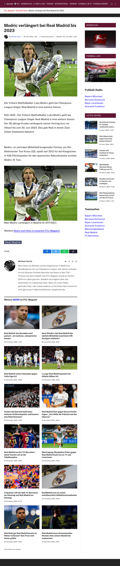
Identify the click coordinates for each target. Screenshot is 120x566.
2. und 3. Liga (39, 4)
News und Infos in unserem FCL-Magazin (37, 230)
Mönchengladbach (94, 229)
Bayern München (93, 96)
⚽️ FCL (17, 4)
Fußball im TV (85, 4)
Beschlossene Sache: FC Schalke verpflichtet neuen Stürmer (107, 124)
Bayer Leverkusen (94, 103)
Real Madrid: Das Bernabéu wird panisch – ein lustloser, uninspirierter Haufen (20, 336)
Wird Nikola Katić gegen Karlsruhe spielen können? (106, 138)
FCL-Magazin (9, 11)
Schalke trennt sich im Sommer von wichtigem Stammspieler (106, 181)
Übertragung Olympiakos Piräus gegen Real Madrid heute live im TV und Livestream (59, 455)
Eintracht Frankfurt (95, 106)
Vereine (73, 4)
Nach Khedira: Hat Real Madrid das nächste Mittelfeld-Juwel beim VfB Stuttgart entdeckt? (57, 336)
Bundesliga (26, 4)
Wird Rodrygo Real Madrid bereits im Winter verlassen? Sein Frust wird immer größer (20, 536)
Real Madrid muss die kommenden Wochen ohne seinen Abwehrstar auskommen (57, 536)
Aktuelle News (22, 11)
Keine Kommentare (46, 36)
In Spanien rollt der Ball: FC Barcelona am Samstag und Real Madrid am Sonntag (21, 495)
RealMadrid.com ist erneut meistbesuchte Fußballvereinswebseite (59, 494)
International (61, 4)
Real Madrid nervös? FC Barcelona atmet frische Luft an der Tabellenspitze (19, 455)
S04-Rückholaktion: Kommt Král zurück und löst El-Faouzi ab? (107, 195)
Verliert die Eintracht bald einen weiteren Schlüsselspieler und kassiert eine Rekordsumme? (21, 414)
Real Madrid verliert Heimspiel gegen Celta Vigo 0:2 (20, 375)
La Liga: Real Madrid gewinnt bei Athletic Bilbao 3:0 (56, 375)
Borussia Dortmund (95, 99)
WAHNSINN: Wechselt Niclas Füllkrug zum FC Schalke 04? (105, 167)
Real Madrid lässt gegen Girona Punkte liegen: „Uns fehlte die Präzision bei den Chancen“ (59, 414)
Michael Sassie (16, 36)
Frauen (50, 4)
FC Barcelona (92, 235)
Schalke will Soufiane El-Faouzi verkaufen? (106, 153)
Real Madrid (12, 242)
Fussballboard (100, 4)
